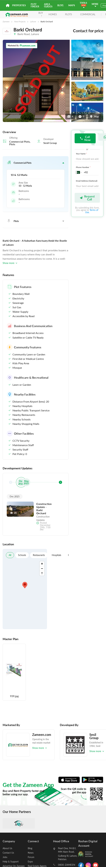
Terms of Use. (91, 211)
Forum (31, 857)
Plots (68, 14)
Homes (52, 14)
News (31, 852)
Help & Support (11, 861)
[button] (36, 162)
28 (13, 512)
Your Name (82, 154)
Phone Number (83, 167)
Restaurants (39, 555)
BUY (40, 13)
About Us (7, 848)
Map (94, 116)
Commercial (87, 14)
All (10, 555)
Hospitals (56, 555)
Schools (22, 555)
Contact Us (8, 852)
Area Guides (48, 5)
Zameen (6, 21)
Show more (10, 263)
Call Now (85, 138)
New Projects (19, 21)
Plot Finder (35, 5)
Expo (30, 861)
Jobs (5, 857)
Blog (60, 5)
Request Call (87, 197)
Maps (71, 5)
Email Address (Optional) (86, 181)
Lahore (33, 21)
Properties (19, 5)
